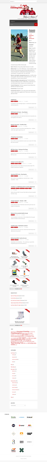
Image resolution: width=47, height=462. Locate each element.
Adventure (13, 371)
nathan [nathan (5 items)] (12, 338)
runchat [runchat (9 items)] (31, 338)
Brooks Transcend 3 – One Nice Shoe (18, 124)
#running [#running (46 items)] (26, 331)
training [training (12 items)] (34, 343)
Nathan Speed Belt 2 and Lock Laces (19, 238)
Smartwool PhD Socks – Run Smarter (19, 174)
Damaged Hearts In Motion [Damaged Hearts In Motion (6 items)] (29, 333)
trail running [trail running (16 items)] (30, 343)
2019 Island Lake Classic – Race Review (19, 112)
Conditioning (14, 385)
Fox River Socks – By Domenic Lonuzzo (19, 225)
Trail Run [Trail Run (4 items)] (26, 343)
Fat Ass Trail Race (13, 298)
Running (16, 113)
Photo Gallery (13, 366)
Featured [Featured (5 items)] (16, 335)
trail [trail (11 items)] (24, 343)
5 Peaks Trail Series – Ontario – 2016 (18, 201)
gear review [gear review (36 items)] (25, 335)
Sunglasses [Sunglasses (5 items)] (32, 341)
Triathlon (16, 163)
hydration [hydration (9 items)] (16, 336)
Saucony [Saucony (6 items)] (21, 341)
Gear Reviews (16, 101)
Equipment (12, 239)
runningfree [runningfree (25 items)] (28, 340)
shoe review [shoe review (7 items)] (25, 341)
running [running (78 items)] (13, 339)
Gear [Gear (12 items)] (21, 335)
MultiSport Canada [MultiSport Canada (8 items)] (30, 336)
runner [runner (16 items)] (34, 338)
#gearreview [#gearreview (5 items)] (15, 331)
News (11, 364)
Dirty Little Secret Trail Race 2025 (16, 300)
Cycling (13, 373)
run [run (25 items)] (29, 338)
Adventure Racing (14, 382)
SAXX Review (13, 99)
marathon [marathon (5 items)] (25, 336)
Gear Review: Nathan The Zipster (16, 305)
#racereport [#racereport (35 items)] (20, 331)
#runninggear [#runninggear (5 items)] (31, 331)
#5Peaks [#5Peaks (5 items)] (12, 331)
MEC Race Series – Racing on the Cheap (19, 149)
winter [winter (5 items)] (16, 344)
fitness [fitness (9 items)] (18, 335)
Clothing (12, 101)
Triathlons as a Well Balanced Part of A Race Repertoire (23, 186)
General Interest (13, 188)
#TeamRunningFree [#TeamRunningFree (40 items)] (16, 333)
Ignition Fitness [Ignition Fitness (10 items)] (21, 336)
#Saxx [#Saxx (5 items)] (34, 331)
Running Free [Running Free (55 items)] (21, 340)
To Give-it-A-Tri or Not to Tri (17, 162)
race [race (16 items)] (18, 338)
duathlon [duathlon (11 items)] (12, 335)
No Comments (26, 101)
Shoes (16, 126)
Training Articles (22, 188)
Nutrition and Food (14, 359)
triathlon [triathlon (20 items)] (13, 344)
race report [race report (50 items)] (22, 338)
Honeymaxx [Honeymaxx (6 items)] (12, 336)
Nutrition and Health (15, 389)
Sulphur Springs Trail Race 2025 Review (17, 302)
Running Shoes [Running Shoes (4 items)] (18, 341)
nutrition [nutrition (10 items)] (15, 338)
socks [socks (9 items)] (30, 341)
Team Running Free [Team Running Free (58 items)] (17, 343)
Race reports (12, 113)
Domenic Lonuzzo (31, 107)
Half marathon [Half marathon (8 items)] (30, 335)
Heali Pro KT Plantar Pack (14, 295)
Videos (12, 397)
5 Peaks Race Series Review (17, 137)
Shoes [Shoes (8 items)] (28, 341)
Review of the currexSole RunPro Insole (19, 213)
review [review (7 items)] (27, 338)
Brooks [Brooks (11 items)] (23, 333)
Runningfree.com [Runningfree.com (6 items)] (13, 341)
